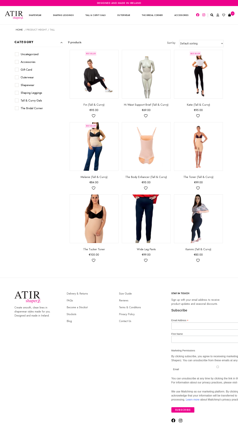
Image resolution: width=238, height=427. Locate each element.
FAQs (70, 300)
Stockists (71, 314)
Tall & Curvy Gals (95, 15)
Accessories (181, 15)
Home (19, 30)
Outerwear (123, 15)
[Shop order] (201, 43)
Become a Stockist (77, 307)
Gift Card (26, 70)
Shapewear (35, 15)
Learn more (193, 399)
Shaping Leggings (63, 15)
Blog (69, 321)
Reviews (123, 300)
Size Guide (125, 294)
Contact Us (125, 321)
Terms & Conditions (130, 307)
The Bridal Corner (152, 15)
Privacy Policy (127, 314)
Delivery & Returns (77, 294)
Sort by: (171, 43)
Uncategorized (29, 54)
